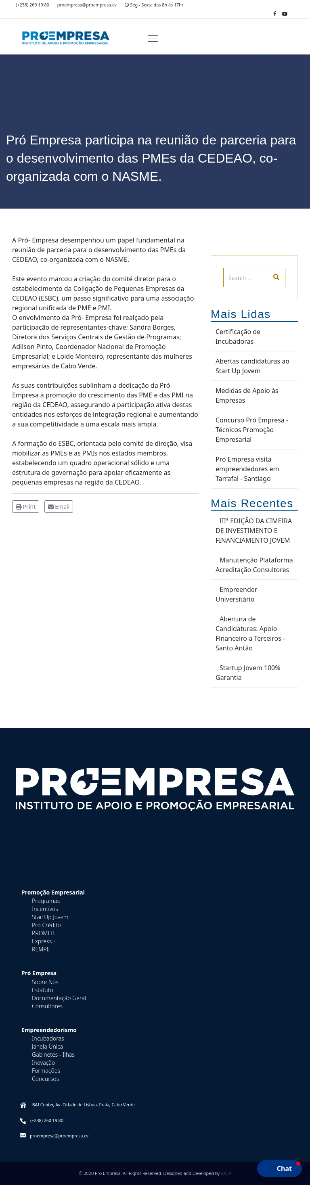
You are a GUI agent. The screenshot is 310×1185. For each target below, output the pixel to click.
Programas (46, 901)
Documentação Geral (59, 998)
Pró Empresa (39, 973)
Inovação (43, 1062)
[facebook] (274, 13)
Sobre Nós (45, 982)
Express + (44, 941)
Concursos (45, 1079)
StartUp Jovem (50, 917)
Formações (46, 1070)
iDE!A (226, 1173)
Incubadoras (48, 1038)
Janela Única (47, 1046)
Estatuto (42, 990)
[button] (279, 1168)
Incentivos (45, 909)
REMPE (41, 949)
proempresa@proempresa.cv (87, 5)
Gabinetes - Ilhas (53, 1054)
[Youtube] (285, 13)
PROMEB (43, 933)
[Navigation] (153, 39)
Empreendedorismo (49, 1030)
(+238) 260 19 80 (32, 5)
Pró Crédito (46, 925)
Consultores (47, 1006)
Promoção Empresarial (53, 892)
